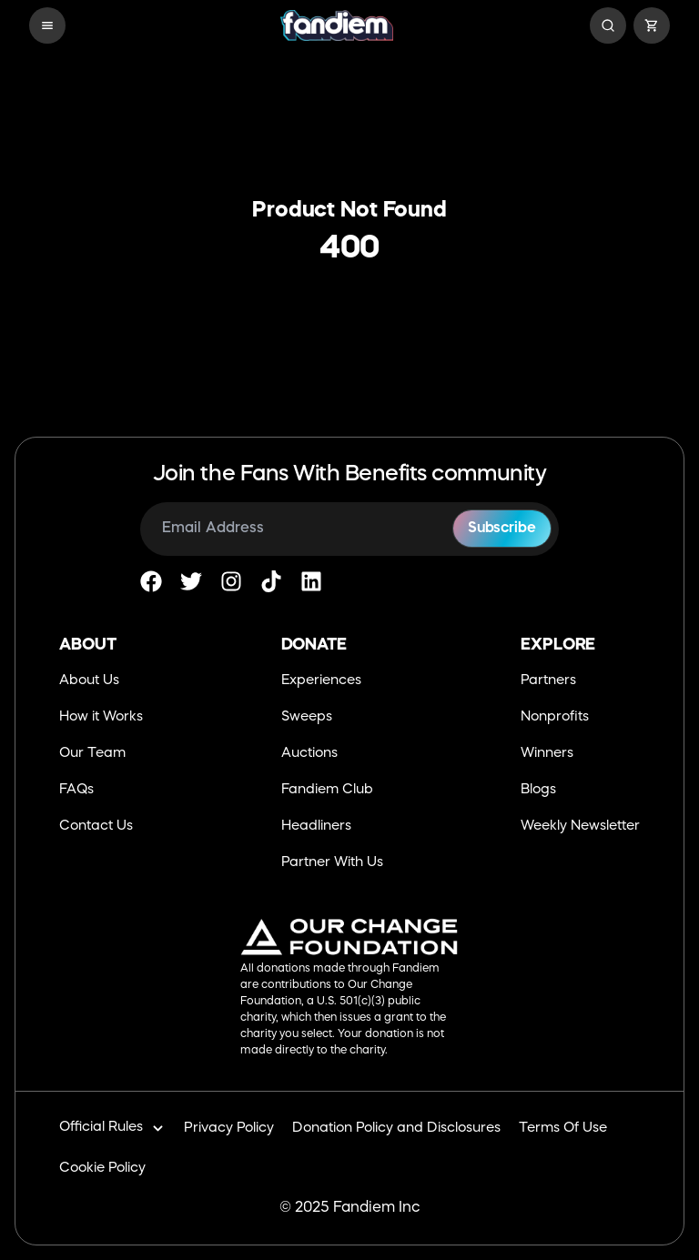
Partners (548, 681)
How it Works (101, 717)
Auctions (309, 754)
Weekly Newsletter (580, 826)
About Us (89, 681)
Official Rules (112, 1128)
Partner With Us (332, 863)
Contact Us (96, 826)
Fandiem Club (327, 790)
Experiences (321, 681)
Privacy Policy (229, 1128)
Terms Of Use (563, 1128)
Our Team (92, 754)
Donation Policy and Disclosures (396, 1128)
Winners (547, 754)
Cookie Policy (102, 1168)
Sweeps (306, 717)
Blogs (538, 790)
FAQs (76, 790)
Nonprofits (555, 717)
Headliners (316, 826)
